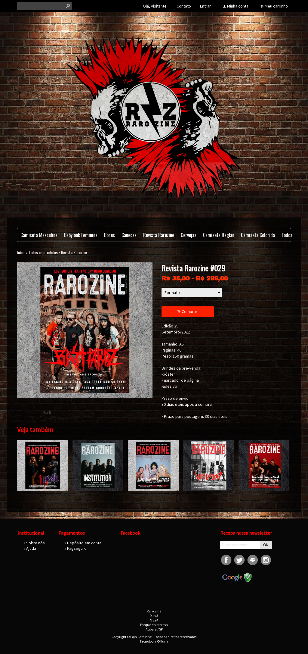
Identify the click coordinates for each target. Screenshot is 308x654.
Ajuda (31, 548)
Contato (184, 6)
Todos (287, 235)
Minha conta (237, 6)
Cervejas (188, 235)
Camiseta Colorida (258, 235)
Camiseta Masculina (38, 235)
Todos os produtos (43, 252)
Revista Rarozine (158, 235)
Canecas (129, 235)
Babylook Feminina (80, 235)
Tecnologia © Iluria (154, 641)
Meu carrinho (276, 6)
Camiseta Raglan (218, 235)
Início (21, 252)
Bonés (109, 235)
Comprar (188, 311)
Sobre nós (35, 543)
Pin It (47, 412)
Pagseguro (77, 548)
